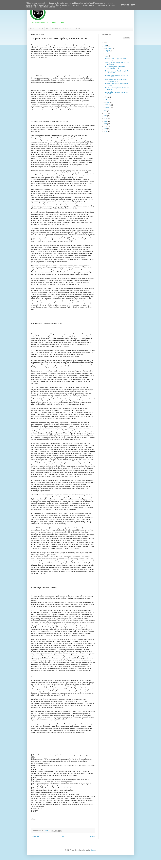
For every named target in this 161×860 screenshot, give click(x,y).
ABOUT (40, 29)
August (107, 51)
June (107, 56)
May (106, 97)
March (107, 102)
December (108, 48)
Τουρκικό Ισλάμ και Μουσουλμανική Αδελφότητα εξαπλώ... (115, 59)
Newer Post (35, 837)
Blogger (93, 850)
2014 (105, 124)
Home (63, 837)
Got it (133, 5)
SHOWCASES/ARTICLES (61, 29)
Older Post (91, 837)
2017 (105, 116)
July (106, 53)
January (108, 107)
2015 (105, 121)
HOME (32, 29)
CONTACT (77, 29)
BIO (47, 29)
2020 (105, 46)
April (106, 99)
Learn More (125, 5)
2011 (105, 131)
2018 (105, 113)
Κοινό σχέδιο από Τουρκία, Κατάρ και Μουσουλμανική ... (116, 80)
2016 (105, 118)
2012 (105, 129)
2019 (105, 111)
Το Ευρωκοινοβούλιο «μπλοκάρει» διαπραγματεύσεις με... (115, 67)
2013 (105, 126)
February (108, 105)
